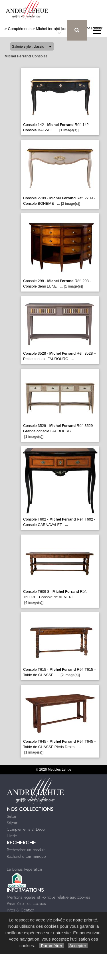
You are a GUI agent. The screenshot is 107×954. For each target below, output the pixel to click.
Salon (11, 816)
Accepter (77, 945)
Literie (12, 836)
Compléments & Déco (26, 829)
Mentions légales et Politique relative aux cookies (48, 897)
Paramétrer (51, 945)
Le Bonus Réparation (24, 869)
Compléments (20, 29)
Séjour (12, 823)
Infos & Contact (20, 910)
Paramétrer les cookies (26, 903)
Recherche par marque (26, 856)
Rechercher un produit (26, 850)
